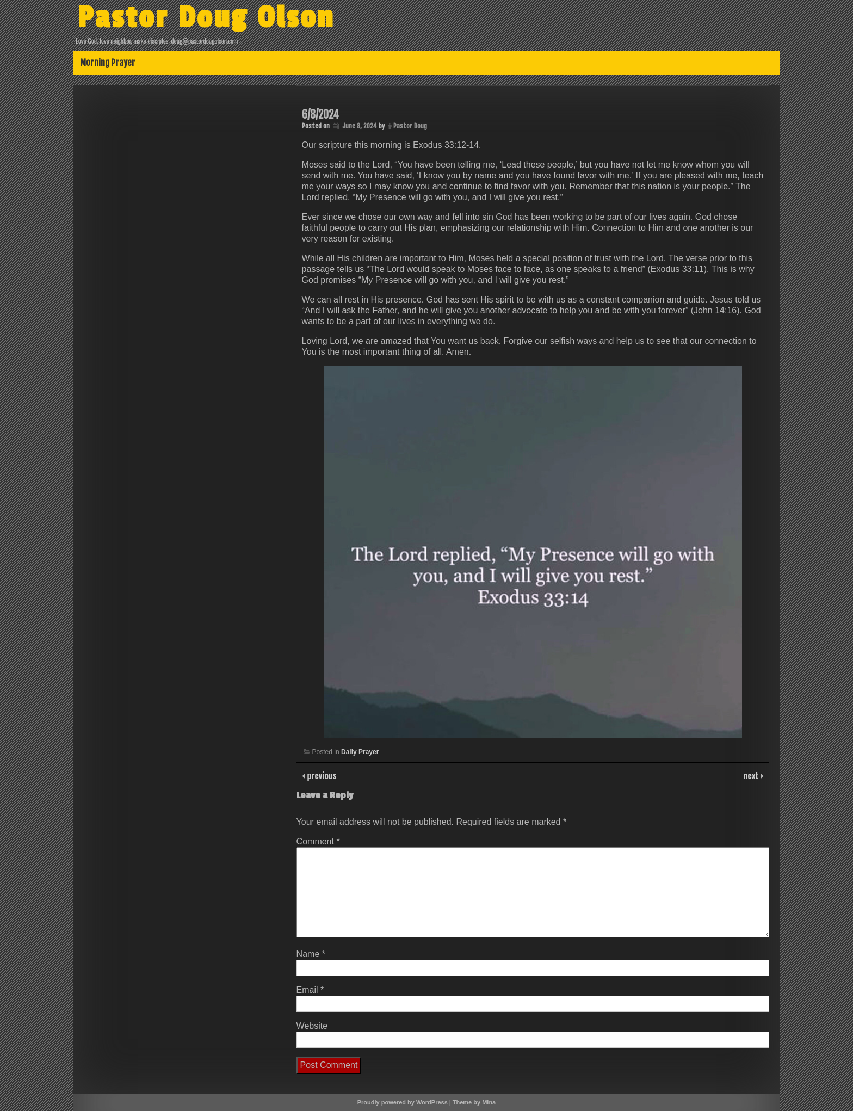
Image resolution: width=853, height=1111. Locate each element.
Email (310, 990)
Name (310, 954)
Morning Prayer (107, 62)
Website (312, 1025)
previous (321, 775)
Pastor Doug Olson (206, 18)
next (752, 775)
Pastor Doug (410, 126)
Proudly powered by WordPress (402, 1102)
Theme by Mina (474, 1102)
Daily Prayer (360, 752)
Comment (318, 841)
